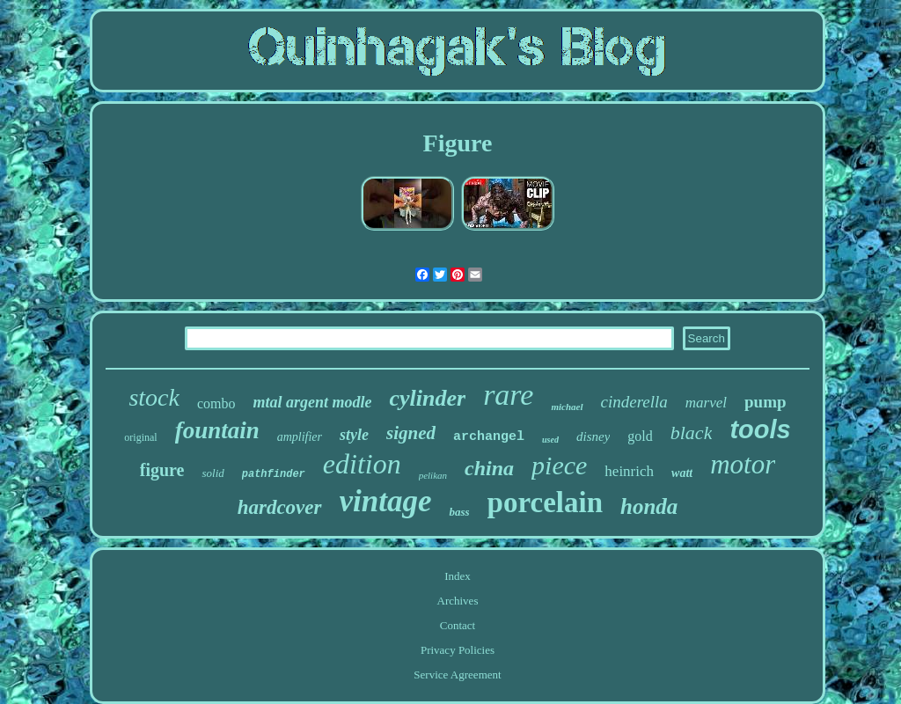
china (489, 468)
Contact (457, 625)
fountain (217, 430)
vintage (386, 501)
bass (459, 511)
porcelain (545, 502)
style (354, 435)
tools (759, 429)
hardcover (280, 507)
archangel (488, 436)
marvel (706, 402)
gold (639, 436)
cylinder (427, 398)
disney (593, 436)
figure (162, 470)
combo (216, 403)
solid (212, 473)
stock (153, 397)
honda (649, 506)
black (691, 433)
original (140, 437)
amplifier (299, 437)
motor (742, 464)
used (550, 439)
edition (362, 464)
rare (508, 394)
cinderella (634, 401)
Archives (458, 600)
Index (457, 576)
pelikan (433, 475)
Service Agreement (457, 674)
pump (765, 401)
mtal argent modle (312, 402)
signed (411, 433)
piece (559, 465)
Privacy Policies (457, 649)
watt (681, 473)
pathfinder (273, 474)
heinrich (629, 471)
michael (566, 406)
